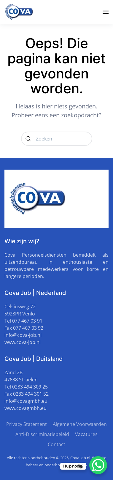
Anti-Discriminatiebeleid (42, 434)
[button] (106, 12)
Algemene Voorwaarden (80, 424)
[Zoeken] (56, 139)
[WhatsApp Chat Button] (98, 465)
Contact (56, 444)
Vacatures (86, 434)
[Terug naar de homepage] (19, 12)
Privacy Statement (26, 424)
